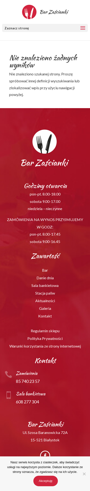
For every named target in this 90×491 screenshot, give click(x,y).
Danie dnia (45, 277)
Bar (45, 270)
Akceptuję (45, 481)
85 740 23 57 (28, 381)
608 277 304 (27, 401)
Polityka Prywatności (45, 338)
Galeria (45, 308)
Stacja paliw (45, 293)
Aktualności (45, 300)
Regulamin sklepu (45, 330)
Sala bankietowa (45, 285)
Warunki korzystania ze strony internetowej (45, 346)
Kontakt (45, 316)
